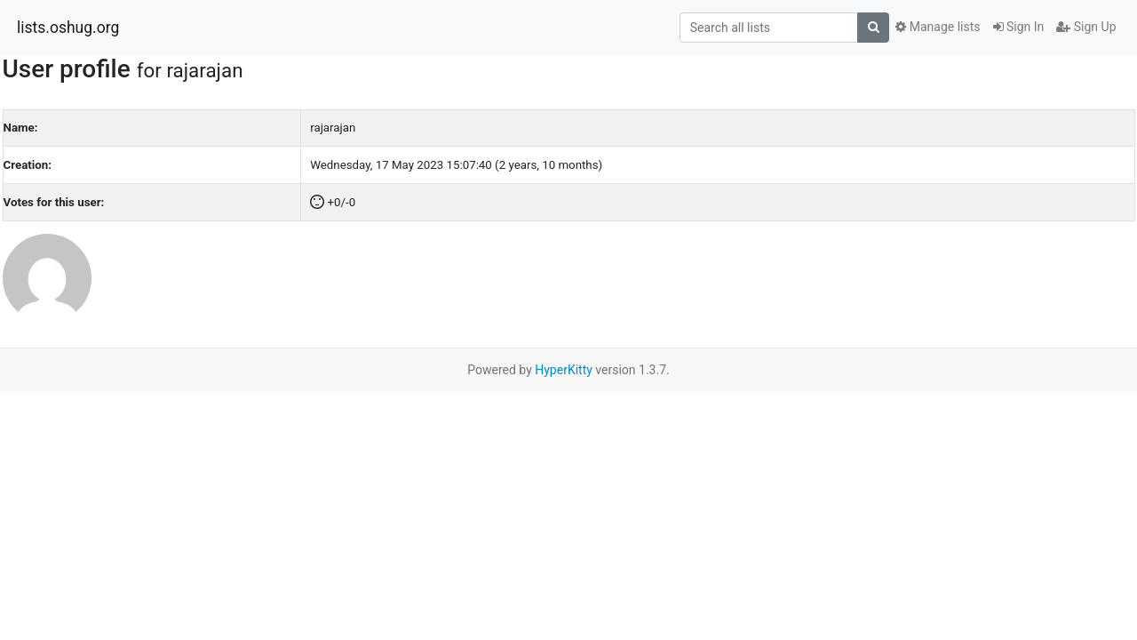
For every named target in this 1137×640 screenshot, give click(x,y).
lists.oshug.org (68, 27)
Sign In (1019, 27)
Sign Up (1086, 27)
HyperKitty (563, 370)
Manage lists (937, 27)
